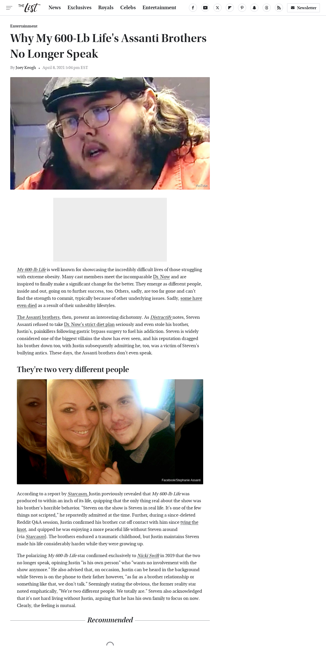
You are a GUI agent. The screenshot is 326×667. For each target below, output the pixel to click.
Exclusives (80, 8)
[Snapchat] (254, 8)
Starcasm (35, 536)
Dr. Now (161, 277)
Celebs (128, 8)
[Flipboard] (230, 8)
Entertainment (159, 8)
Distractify (161, 317)
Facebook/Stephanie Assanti (181, 480)
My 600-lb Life (31, 269)
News (55, 8)
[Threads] (267, 8)
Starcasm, (78, 494)
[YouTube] (205, 8)
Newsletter (303, 7)
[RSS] (279, 8)
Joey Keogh (26, 67)
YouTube (201, 185)
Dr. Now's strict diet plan (89, 324)
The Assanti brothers (38, 317)
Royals (106, 8)
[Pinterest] (242, 8)
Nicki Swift (148, 555)
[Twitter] (217, 8)
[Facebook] (193, 8)
